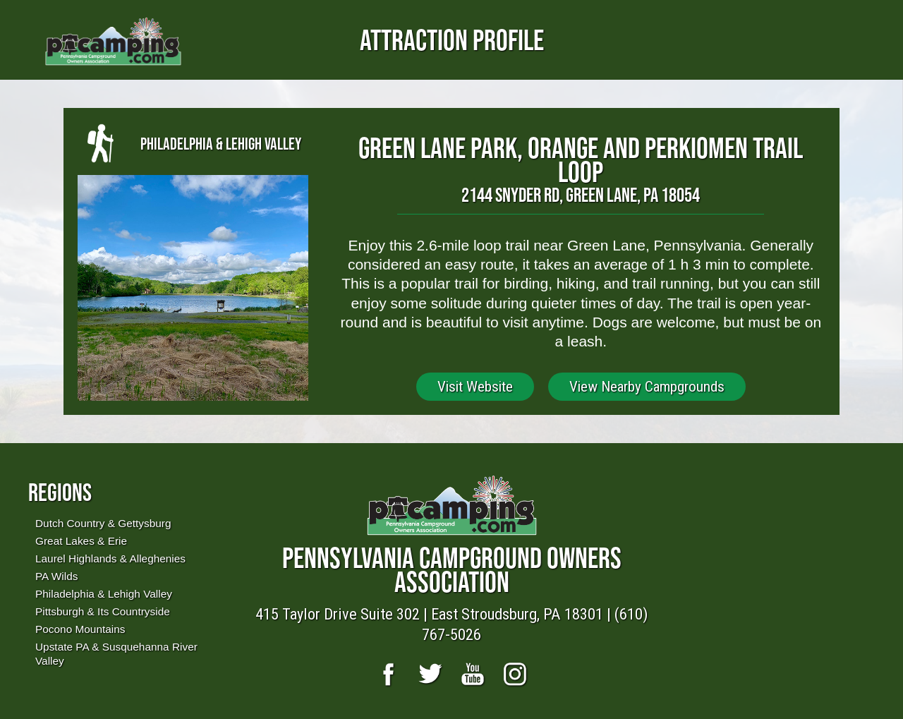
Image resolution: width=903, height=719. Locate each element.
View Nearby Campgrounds (647, 386)
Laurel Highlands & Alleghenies (110, 558)
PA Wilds (56, 576)
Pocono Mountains (80, 629)
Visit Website (475, 386)
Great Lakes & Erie (81, 541)
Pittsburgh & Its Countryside (102, 611)
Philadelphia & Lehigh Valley (103, 594)
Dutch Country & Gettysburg (103, 523)
